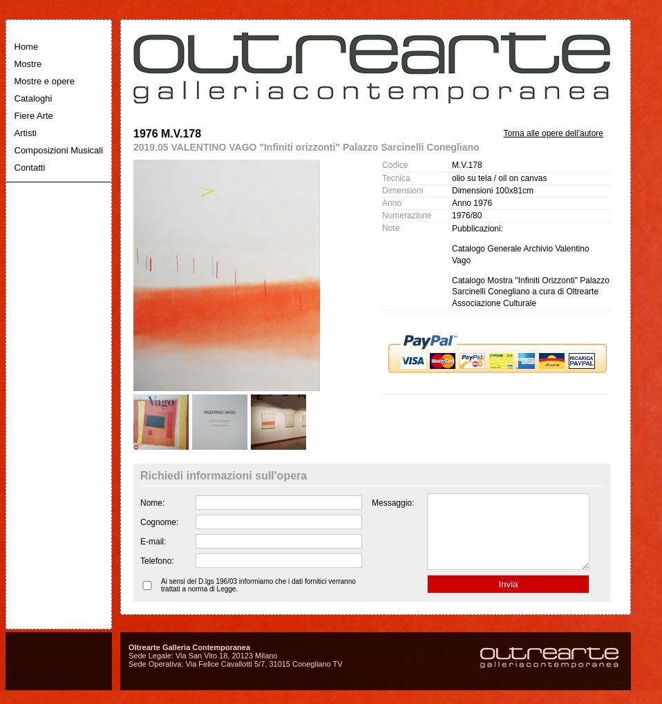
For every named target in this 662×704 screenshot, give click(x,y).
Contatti (30, 167)
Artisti (26, 133)
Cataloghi (34, 98)
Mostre (28, 64)
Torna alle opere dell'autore (553, 133)
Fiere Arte (34, 116)
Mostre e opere (45, 81)
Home (27, 46)
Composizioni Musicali (59, 150)
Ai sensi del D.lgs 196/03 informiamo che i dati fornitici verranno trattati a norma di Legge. (258, 599)
